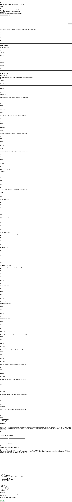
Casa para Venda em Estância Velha (41, 427)
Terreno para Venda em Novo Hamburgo (6, 427)
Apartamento (8, 9)
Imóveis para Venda (3, 435)
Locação (5, 88)
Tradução (2, 6)
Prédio (26, 9)
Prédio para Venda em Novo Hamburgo (59, 428)
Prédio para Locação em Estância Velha (52, 427)
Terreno (22, 9)
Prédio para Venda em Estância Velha (34, 428)
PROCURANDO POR (5, 420)
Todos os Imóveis (3, 9)
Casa (10, 9)
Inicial (3, 485)
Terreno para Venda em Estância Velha (30, 427)
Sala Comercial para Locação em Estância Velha (21, 428)
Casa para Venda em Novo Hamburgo (18, 427)
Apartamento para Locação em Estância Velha (46, 428)
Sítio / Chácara (18, 9)
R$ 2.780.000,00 (2, 43)
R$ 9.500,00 (2, 70)
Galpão (28, 9)
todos (1, 88)
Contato (3, 490)
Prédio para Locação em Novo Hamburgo (64, 427)
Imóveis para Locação (10, 435)
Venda (3, 88)
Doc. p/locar (20, 13)
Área (23, 9)
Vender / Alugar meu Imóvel (8, 13)
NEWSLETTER (4, 421)
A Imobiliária (2, 13)
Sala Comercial (13, 9)
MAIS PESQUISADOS (5, 419)
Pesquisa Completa (16, 13)
